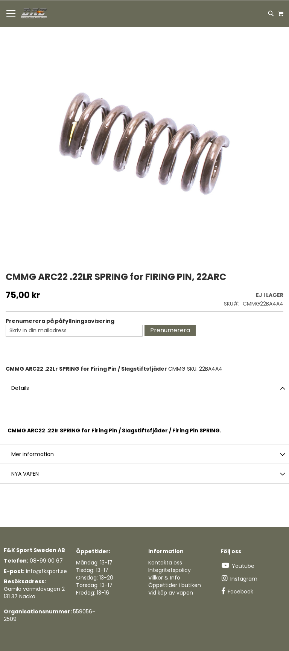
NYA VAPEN (25, 474)
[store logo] (34, 13)
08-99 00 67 (46, 560)
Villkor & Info (164, 577)
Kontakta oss (165, 562)
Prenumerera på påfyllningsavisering (60, 321)
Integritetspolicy (169, 570)
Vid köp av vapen (170, 592)
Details (20, 388)
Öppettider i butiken (174, 585)
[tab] (144, 387)
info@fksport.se (46, 571)
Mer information (32, 454)
